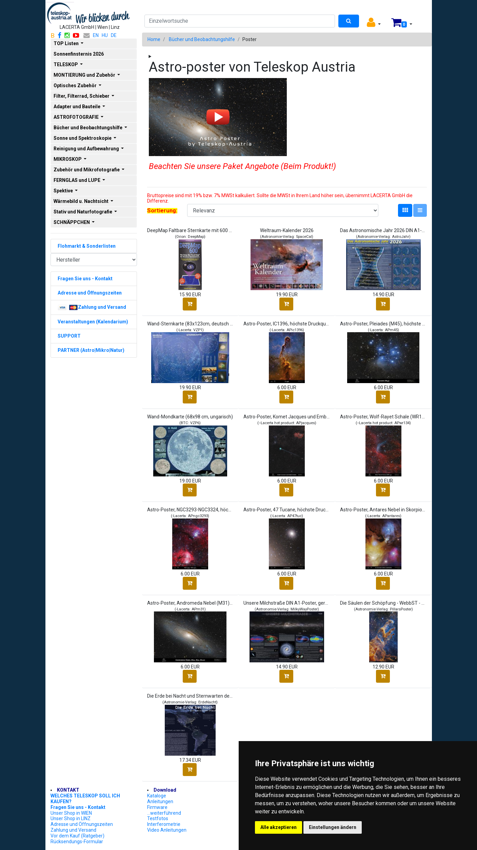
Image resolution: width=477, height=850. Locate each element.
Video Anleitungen (166, 830)
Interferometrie (163, 824)
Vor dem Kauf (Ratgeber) (77, 835)
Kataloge (156, 795)
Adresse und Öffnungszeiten (82, 824)
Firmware (157, 807)
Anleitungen (160, 801)
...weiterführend (164, 813)
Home (153, 39)
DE (114, 35)
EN (96, 35)
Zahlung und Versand (73, 830)
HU (105, 35)
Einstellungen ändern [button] (332, 827)
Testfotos (157, 818)
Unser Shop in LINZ (71, 818)
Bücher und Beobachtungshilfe (202, 39)
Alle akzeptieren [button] (278, 827)
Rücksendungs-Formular (77, 841)
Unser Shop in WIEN (71, 813)
